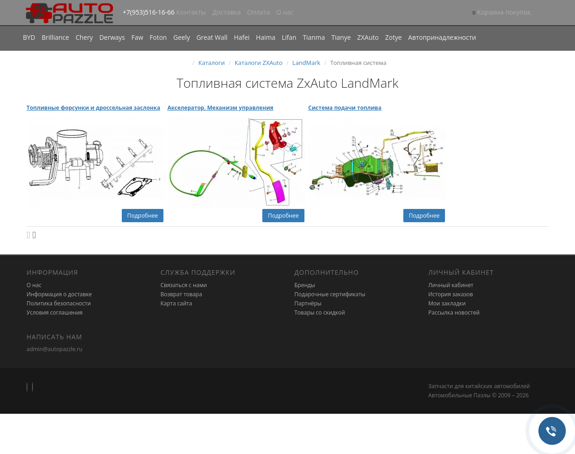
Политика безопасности (59, 303)
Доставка (226, 12)
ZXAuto (368, 37)
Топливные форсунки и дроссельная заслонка (93, 108)
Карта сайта (176, 303)
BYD (29, 37)
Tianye (341, 37)
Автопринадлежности (442, 37)
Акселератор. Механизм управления (221, 108)
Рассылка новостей (454, 312)
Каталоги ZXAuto (258, 63)
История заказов (451, 294)
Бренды (304, 285)
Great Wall (212, 37)
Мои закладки (447, 303)
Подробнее (142, 215)
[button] (502, 13)
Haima (265, 37)
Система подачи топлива (344, 108)
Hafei (242, 37)
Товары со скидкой (319, 312)
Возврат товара (181, 294)
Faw (137, 37)
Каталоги (211, 63)
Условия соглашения (54, 312)
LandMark (306, 63)
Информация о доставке (59, 294)
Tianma (314, 37)
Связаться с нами (184, 285)
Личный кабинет (451, 285)
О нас (285, 12)
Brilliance (55, 37)
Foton (158, 37)
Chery (84, 37)
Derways (112, 37)
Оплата (258, 12)
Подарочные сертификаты (329, 294)
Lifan (289, 37)
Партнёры (307, 303)
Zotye (393, 37)
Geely (181, 37)
